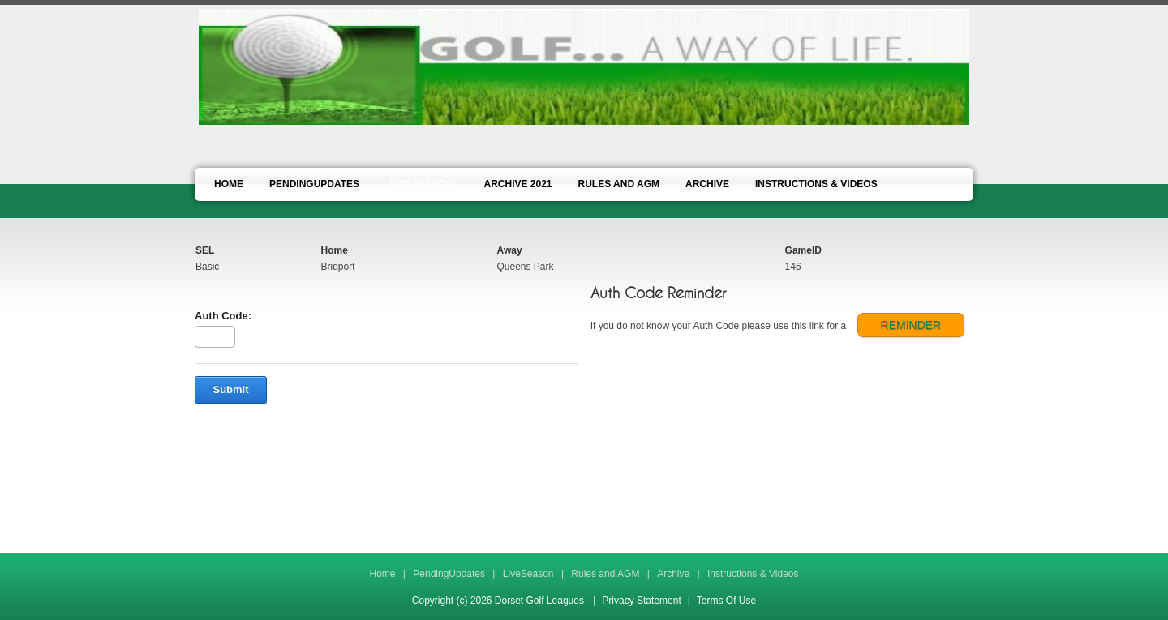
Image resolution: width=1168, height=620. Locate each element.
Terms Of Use (726, 600)
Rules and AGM (605, 573)
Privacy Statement (641, 600)
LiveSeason (528, 573)
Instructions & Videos (753, 573)
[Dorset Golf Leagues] (584, 65)
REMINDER (911, 325)
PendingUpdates (449, 573)
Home (382, 573)
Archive (673, 573)
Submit (230, 389)
